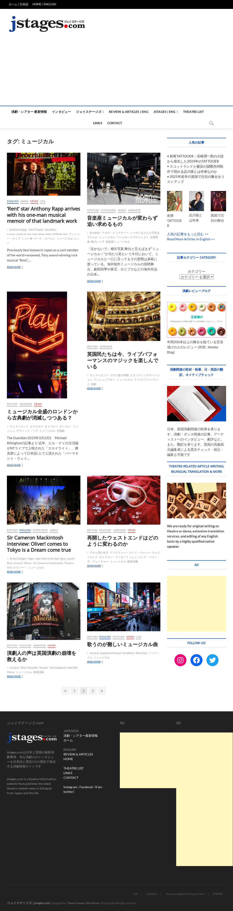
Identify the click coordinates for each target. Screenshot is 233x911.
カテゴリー (196, 271)
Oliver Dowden (29, 667)
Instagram (70, 787)
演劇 (93, 384)
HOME (68, 759)
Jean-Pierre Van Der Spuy (50, 558)
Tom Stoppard (57, 667)
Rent (48, 234)
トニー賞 (27, 238)
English (12, 201)
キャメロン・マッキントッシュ (118, 557)
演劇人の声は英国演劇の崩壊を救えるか (41, 655)
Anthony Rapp (18, 229)
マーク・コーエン (44, 238)
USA (42, 201)
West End (141, 653)
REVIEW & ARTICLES (78, 754)
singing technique (110, 653)
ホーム (68, 740)
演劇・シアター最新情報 (80, 735)
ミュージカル (65, 238)
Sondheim (128, 653)
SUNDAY (95, 232)
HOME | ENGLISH (44, 4)
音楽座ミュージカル (118, 241)
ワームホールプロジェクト (132, 237)
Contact (114, 123)
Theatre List (193, 112)
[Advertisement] (116, 72)
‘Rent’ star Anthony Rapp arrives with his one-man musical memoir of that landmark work (43, 214)
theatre (43, 667)
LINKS (67, 773)
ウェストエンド (19, 426)
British (12, 404)
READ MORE (19, 267)
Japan (24, 201)
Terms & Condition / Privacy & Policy (185, 894)
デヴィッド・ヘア (27, 430)
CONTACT (70, 777)
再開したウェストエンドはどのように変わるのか (122, 540)
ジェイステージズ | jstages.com (28, 903)
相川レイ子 (97, 241)
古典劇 (61, 430)
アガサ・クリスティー (115, 232)
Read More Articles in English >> (191, 239)
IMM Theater (36, 229)
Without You (60, 234)
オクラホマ (36, 426)
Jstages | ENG (164, 112)
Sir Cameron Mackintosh (48, 563)
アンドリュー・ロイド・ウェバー (130, 552)
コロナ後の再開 (119, 375)
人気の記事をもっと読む (185, 234)
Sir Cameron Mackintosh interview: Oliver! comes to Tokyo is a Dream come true (39, 543)
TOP (135, 894)
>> (206, 234)
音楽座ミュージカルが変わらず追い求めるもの (122, 220)
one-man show (35, 234)
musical (21, 234)
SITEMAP (218, 893)
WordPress (92, 903)
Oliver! (28, 563)
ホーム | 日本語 (18, 4)
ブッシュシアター (104, 379)
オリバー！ (20, 567)
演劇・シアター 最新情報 (29, 112)
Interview (108, 210)
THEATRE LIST (73, 768)
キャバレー (51, 426)
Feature (93, 210)
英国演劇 (132, 561)
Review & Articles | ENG (128, 112)
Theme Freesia (75, 903)
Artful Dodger (18, 558)
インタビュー (61, 112)
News (34, 201)
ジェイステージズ (88, 112)
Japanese (134, 210)
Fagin (31, 558)
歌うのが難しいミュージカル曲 (122, 644)
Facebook (86, 787)
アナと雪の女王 (99, 552)
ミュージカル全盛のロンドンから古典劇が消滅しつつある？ (42, 414)
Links (97, 123)
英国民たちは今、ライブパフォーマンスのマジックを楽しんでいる (122, 360)
